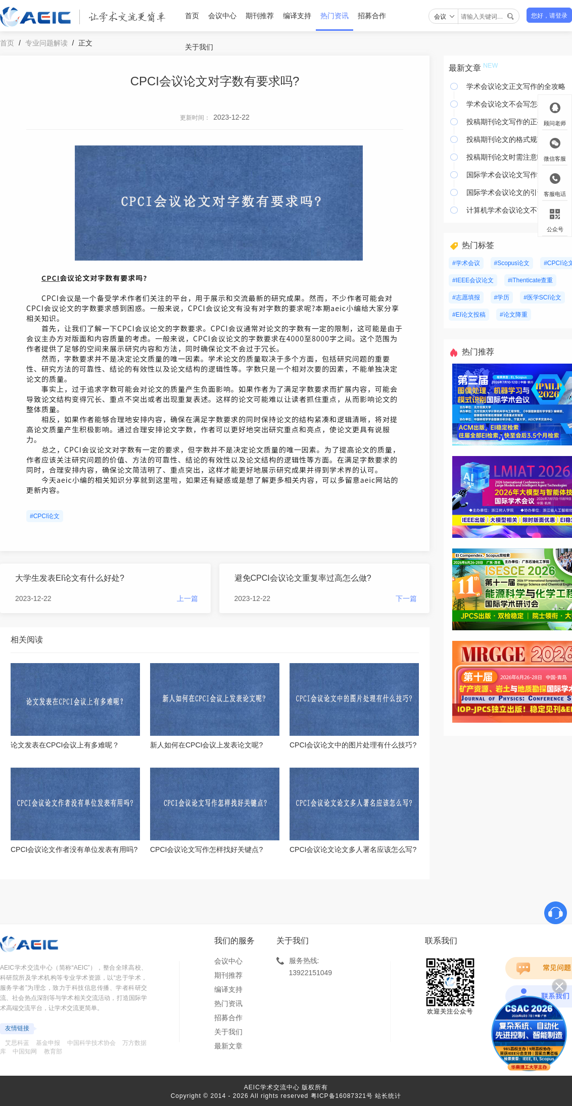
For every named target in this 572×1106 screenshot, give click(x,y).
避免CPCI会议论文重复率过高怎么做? (302, 578)
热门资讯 (334, 16)
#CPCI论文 (45, 516)
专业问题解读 (46, 43)
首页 (192, 16)
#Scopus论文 (512, 263)
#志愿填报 (466, 297)
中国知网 (25, 1051)
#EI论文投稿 (469, 314)
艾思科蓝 (17, 1042)
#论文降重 (514, 314)
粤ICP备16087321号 (342, 1095)
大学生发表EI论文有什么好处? (69, 578)
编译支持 (297, 16)
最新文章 (228, 1046)
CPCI (50, 278)
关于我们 (199, 47)
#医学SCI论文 (542, 297)
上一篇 (187, 598)
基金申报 (48, 1042)
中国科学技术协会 (91, 1042)
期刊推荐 (260, 16)
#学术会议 (466, 263)
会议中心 (222, 16)
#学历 (502, 297)
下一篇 (406, 598)
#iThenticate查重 (530, 280)
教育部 (53, 1051)
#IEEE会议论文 (473, 280)
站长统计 (388, 1095)
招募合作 (372, 16)
